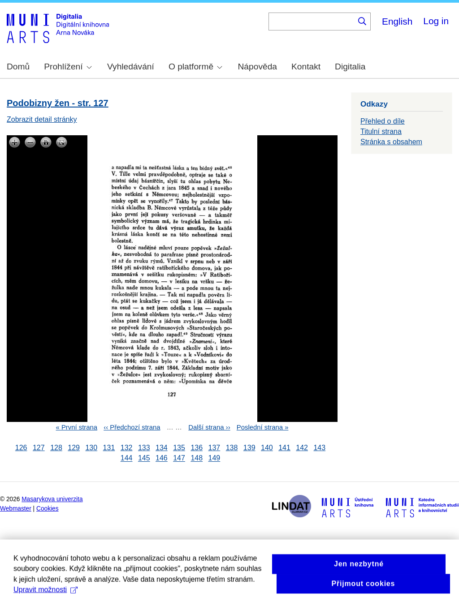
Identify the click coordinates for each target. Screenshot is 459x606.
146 (162, 458)
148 (197, 458)
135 (179, 447)
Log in (436, 21)
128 (56, 447)
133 (144, 447)
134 (162, 447)
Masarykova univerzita (52, 499)
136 (197, 447)
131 (109, 447)
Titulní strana (381, 131)
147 (179, 458)
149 (214, 458)
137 (214, 447)
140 (267, 447)
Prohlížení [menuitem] (67, 66)
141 (284, 447)
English (397, 21)
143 (319, 447)
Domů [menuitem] (18, 66)
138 (232, 447)
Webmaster (15, 508)
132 (127, 447)
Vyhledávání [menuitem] (130, 66)
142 (302, 447)
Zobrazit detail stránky (42, 119)
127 (39, 447)
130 (91, 447)
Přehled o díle (382, 121)
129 (74, 447)
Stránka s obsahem (391, 142)
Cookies (47, 508)
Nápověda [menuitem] (257, 66)
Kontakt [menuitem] (305, 66)
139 (249, 447)
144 (127, 458)
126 (21, 447)
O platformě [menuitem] (195, 66)
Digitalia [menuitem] (350, 66)
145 (144, 458)
